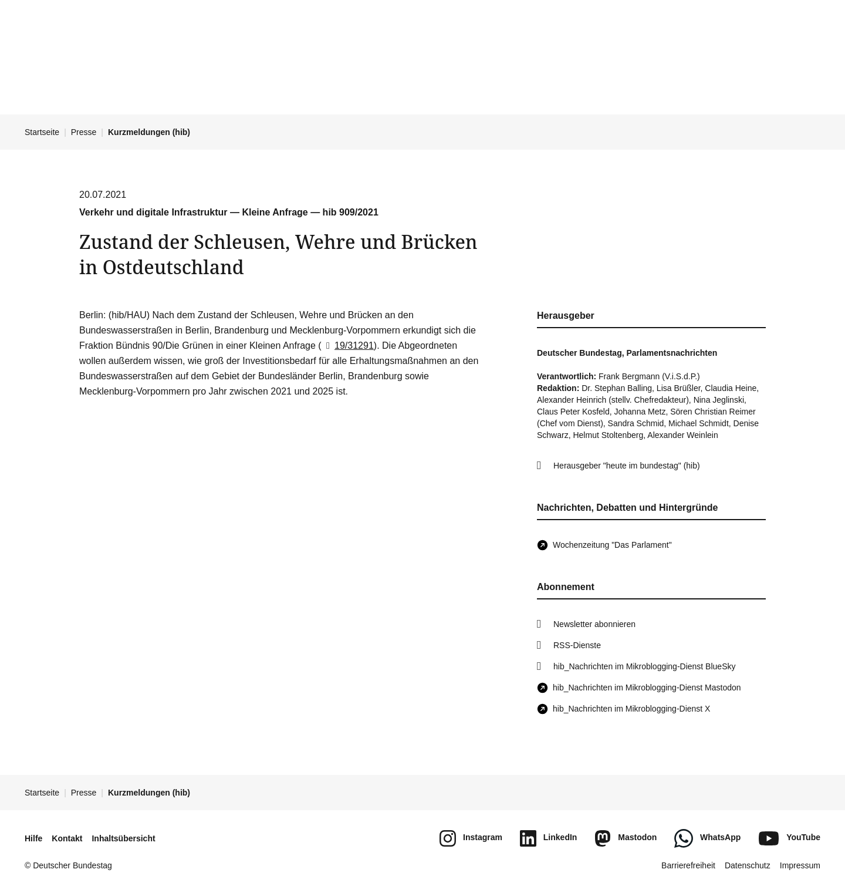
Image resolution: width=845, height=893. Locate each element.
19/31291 (348, 346)
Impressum (800, 865)
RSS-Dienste (577, 645)
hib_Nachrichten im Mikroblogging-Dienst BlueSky (644, 666)
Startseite (42, 132)
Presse (84, 132)
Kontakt (67, 838)
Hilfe (33, 838)
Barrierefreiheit (688, 865)
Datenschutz (747, 865)
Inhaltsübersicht (123, 838)
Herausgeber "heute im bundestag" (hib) (626, 465)
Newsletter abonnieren (594, 624)
